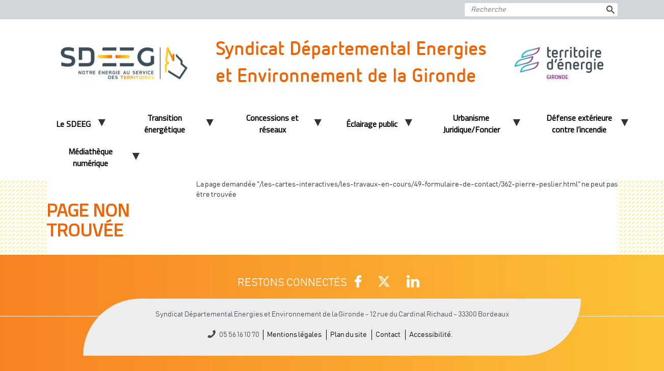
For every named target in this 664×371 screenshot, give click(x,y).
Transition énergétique (164, 124)
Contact (388, 334)
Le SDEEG (73, 124)
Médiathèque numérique (90, 157)
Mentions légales (294, 334)
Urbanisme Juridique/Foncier (471, 124)
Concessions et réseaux (272, 124)
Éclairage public (371, 124)
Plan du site (348, 334)
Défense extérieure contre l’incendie (579, 124)
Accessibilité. (431, 334)
